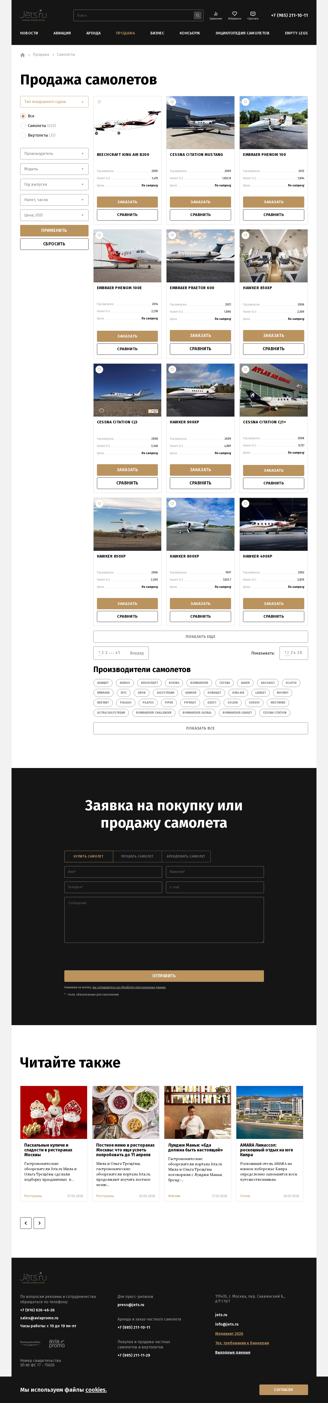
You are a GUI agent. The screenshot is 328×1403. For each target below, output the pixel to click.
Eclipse (291, 684)
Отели (245, 1197)
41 (117, 654)
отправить (164, 977)
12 (287, 654)
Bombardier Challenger (154, 714)
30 (300, 654)
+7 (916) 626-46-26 (37, 1311)
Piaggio (125, 704)
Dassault (268, 684)
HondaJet (214, 694)
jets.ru (221, 1316)
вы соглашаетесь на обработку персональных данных (129, 988)
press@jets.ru (131, 1305)
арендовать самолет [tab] (186, 858)
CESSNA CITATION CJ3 (117, 422)
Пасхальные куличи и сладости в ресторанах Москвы (48, 1151)
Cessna (224, 684)
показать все (201, 729)
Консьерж (190, 33)
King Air (238, 694)
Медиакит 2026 (229, 1334)
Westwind (278, 704)
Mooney (282, 694)
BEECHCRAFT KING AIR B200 (123, 154)
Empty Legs (296, 33)
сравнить (127, 215)
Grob (142, 694)
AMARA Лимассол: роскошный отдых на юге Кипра (266, 1151)
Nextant (103, 704)
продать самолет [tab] (137, 858)
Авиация (62, 33)
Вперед (137, 654)
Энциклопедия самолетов (242, 33)
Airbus (125, 684)
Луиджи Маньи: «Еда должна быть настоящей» (195, 1148)
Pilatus (148, 704)
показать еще (200, 638)
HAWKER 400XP (257, 557)
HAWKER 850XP (257, 288)
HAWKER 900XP (184, 422)
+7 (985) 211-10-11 (289, 15)
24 (293, 654)
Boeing (174, 684)
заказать (127, 202)
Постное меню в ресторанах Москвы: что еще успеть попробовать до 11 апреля (125, 1151)
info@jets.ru (227, 1325)
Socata (232, 704)
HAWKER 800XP (184, 557)
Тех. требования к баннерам (242, 1344)
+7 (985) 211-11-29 (134, 1356)
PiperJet (190, 704)
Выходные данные (232, 1353)
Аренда (93, 33)
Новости (29, 33)
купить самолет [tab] (88, 858)
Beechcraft (149, 684)
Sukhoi (254, 704)
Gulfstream (165, 694)
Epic (124, 694)
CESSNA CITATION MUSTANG (196, 154)
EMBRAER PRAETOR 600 (192, 288)
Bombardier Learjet (237, 714)
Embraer (103, 694)
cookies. (96, 1389)
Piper (169, 704)
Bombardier (199, 684)
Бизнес (157, 33)
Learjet (260, 694)
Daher (245, 684)
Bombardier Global (197, 714)
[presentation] (100, 958)
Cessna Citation (274, 714)
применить (54, 230)
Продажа (125, 33)
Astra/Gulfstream (111, 714)
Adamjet (103, 684)
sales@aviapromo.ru (39, 1319)
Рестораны (33, 1197)
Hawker (191, 694)
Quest (211, 704)
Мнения (174, 1197)
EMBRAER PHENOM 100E (119, 288)
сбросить (54, 244)
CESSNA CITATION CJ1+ (264, 422)
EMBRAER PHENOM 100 (264, 154)
